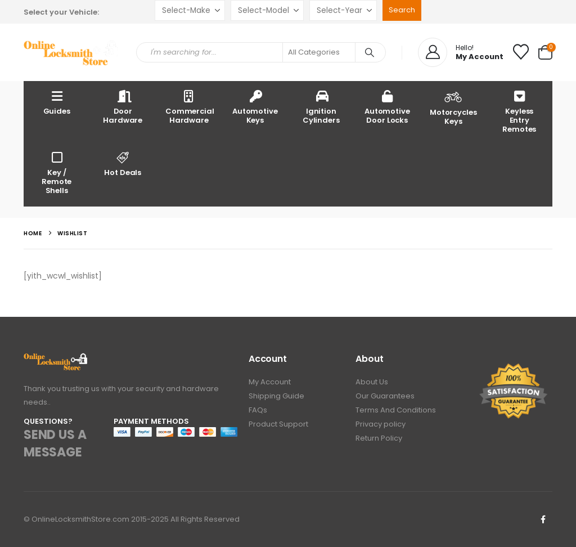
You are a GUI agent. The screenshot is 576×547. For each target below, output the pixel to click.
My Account (270, 381)
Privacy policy (381, 424)
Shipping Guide (276, 396)
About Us (372, 381)
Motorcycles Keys (453, 107)
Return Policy (379, 438)
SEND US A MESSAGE (55, 443)
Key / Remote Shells (56, 172)
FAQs (258, 410)
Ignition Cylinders (321, 106)
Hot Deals (123, 163)
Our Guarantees (385, 396)
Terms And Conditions (396, 410)
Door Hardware (122, 106)
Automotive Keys (255, 106)
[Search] (369, 52)
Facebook (542, 519)
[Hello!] (460, 52)
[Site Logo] (71, 52)
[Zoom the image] (56, 359)
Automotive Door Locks (387, 106)
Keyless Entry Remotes (519, 111)
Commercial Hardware (189, 106)
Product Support (278, 424)
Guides (56, 102)
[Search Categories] (319, 52)
